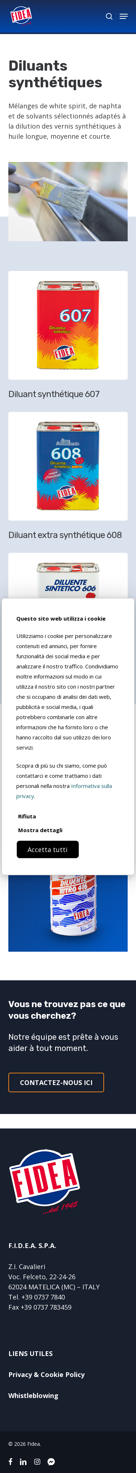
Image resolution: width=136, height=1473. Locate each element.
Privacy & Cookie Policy (46, 1374)
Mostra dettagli (40, 829)
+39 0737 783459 (46, 1307)
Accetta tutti (47, 849)
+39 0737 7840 (43, 1297)
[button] (124, 16)
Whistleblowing (33, 1395)
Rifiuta (27, 815)
